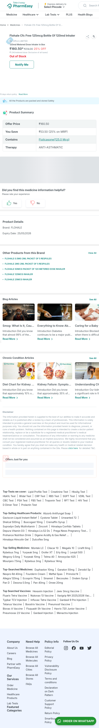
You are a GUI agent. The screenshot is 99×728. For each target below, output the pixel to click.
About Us (12, 647)
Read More (23, 94)
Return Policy (52, 713)
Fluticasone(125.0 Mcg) (54, 139)
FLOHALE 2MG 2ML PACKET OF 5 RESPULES (27, 263)
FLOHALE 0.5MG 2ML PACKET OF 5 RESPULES (28, 258)
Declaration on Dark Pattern (51, 691)
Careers (11, 653)
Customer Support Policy (50, 704)
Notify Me (21, 64)
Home (3, 25)
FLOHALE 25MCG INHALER (18, 279)
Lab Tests (50, 14)
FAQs (29, 684)
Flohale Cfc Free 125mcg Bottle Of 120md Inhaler (44, 25)
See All (92, 299)
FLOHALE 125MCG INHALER (19, 274)
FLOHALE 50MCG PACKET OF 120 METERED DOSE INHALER (35, 269)
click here (73, 448)
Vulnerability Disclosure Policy (52, 669)
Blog (9, 658)
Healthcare (29, 14)
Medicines (15, 25)
